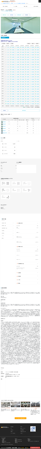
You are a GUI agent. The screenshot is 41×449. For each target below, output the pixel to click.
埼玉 (5, 442)
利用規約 (11, 431)
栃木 (4, 442)
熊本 (32, 441)
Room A (4, 121)
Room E (4, 130)
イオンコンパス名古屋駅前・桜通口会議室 (19, 3)
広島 (17, 442)
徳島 (28, 439)
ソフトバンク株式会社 (13, 433)
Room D (4, 128)
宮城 (4, 441)
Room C (4, 126)
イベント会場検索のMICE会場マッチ (5, 3)
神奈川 (9, 442)
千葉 (6, 442)
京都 (15, 441)
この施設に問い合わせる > (35, 447)
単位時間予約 (3, 37)
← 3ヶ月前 (3, 43)
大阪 (17, 441)
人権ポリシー (22, 433)
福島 (5, 441)
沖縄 (38, 441)
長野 (18, 439)
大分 (33, 441)
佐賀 (29, 441)
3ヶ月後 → (28, 43)
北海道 (3, 439)
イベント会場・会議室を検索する (21, 418)
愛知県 (12, 3)
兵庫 (18, 441)
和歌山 (21, 441)
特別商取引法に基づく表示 (23, 431)
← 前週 (12, 43)
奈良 (19, 441)
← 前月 (8, 43)
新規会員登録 (12, 426)
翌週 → (37, 43)
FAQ (11, 428)
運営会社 (21, 426)
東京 (8, 442)
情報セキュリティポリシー (23, 428)
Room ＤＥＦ (5, 132)
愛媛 (29, 439)
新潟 (15, 439)
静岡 (19, 439)
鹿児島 (36, 441)
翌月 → (33, 43)
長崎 (31, 441)
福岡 (28, 441)
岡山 (15, 442)
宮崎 (35, 441)
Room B (4, 124)
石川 (17, 439)
